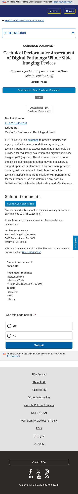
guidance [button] (33, 140)
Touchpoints (12, 356)
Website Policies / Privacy (39, 405)
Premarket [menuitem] (12, 292)
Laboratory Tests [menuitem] (15, 280)
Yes (15, 325)
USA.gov (39, 443)
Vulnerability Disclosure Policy (39, 420)
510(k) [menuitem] (10, 295)
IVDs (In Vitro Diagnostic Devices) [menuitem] (24, 284)
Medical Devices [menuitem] (15, 276)
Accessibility (39, 389)
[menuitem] (39, 265)
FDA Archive (39, 374)
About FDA (39, 382)
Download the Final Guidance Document (39, 90)
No (14, 335)
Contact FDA (39, 462)
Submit (39, 345)
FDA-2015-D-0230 (16, 123)
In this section (15, 33)
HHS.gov (39, 436)
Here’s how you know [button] (63, 2)
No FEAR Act (39, 413)
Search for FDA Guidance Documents (24, 20)
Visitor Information (39, 397)
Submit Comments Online (20, 203)
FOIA (39, 428)
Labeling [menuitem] (11, 299)
